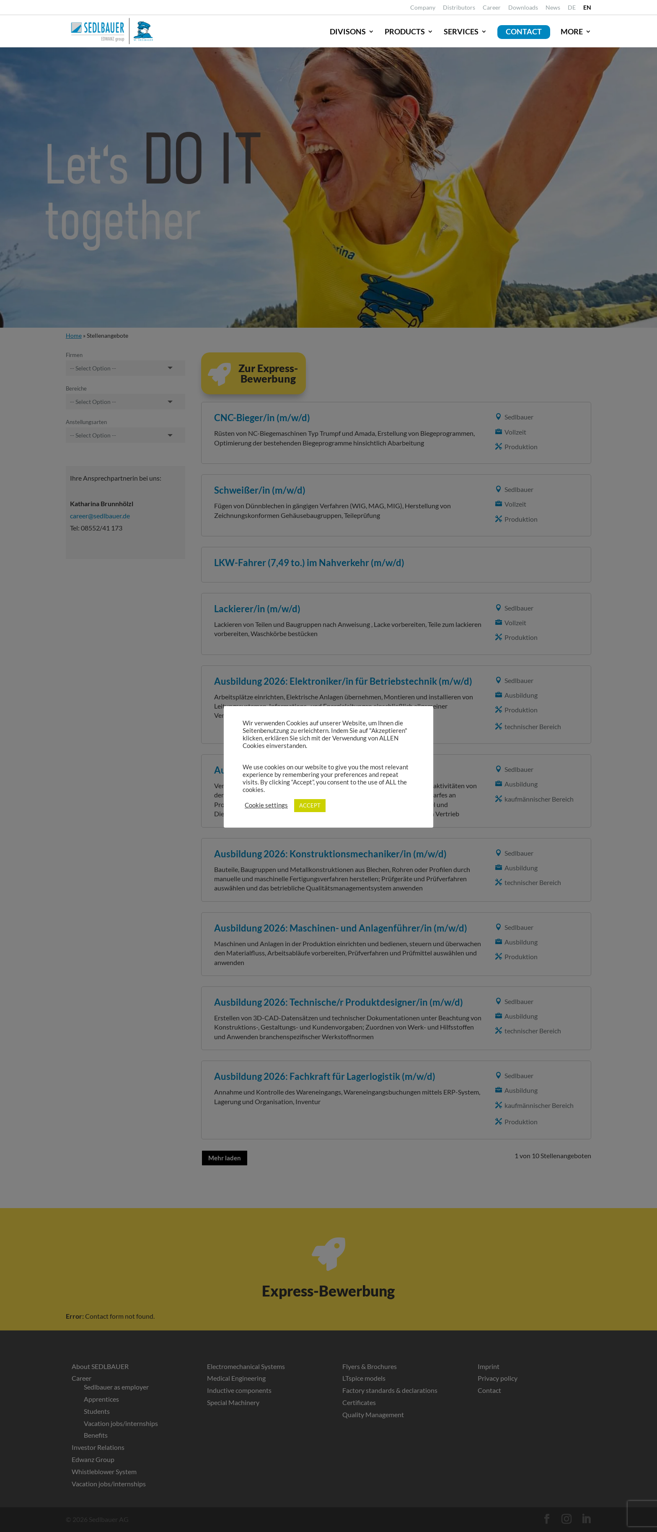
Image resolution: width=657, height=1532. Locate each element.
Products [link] (405, 31)
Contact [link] (524, 31)
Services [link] (461, 31)
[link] (572, 10)
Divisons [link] (348, 31)
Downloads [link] (523, 8)
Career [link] (492, 8)
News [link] (553, 8)
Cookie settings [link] (266, 805)
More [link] (572, 31)
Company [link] (422, 8)
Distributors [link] (459, 8)
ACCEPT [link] (310, 805)
